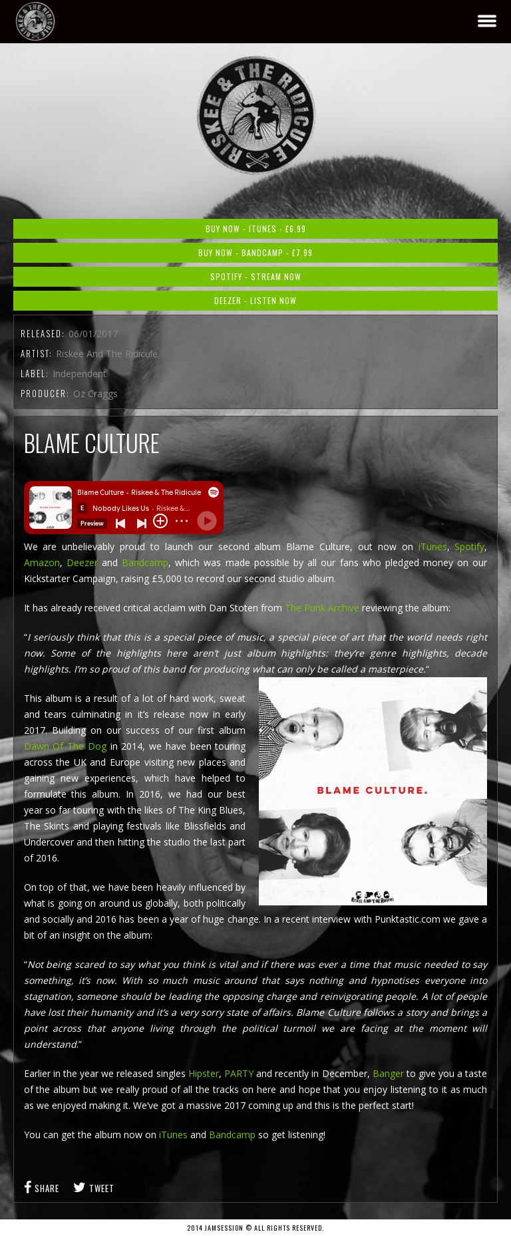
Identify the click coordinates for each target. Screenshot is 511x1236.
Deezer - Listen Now (255, 300)
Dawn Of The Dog (65, 746)
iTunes (430, 546)
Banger (388, 1073)
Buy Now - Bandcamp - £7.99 (255, 252)
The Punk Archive (322, 607)
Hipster (203, 1073)
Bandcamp (145, 562)
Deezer (84, 562)
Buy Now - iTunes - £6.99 (256, 228)
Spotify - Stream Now (255, 276)
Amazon (42, 562)
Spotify (469, 546)
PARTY (239, 1073)
